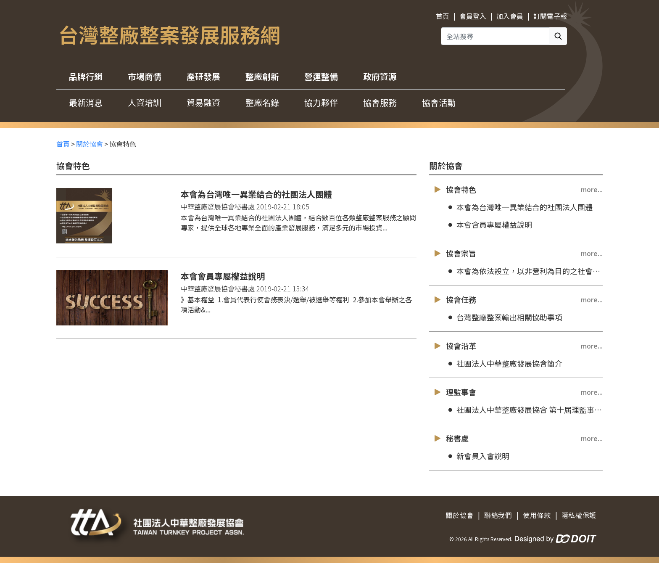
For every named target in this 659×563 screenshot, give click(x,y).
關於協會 (89, 144)
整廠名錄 (262, 102)
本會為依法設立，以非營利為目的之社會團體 (524, 271)
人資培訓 (144, 102)
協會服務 (380, 102)
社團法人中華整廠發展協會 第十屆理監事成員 (524, 409)
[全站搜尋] (495, 36)
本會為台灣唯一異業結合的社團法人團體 (519, 207)
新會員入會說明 (477, 456)
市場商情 (144, 76)
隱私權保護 (578, 515)
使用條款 (537, 515)
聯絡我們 (498, 515)
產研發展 (203, 76)
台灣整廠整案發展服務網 (169, 34)
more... (592, 189)
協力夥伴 (321, 102)
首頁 (442, 16)
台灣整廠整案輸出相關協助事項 (504, 317)
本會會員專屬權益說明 (489, 224)
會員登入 (472, 16)
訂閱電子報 (550, 16)
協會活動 (439, 102)
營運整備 (321, 76)
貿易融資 (203, 102)
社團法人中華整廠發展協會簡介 (504, 363)
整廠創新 (262, 76)
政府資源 (380, 76)
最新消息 (86, 102)
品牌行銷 (86, 76)
